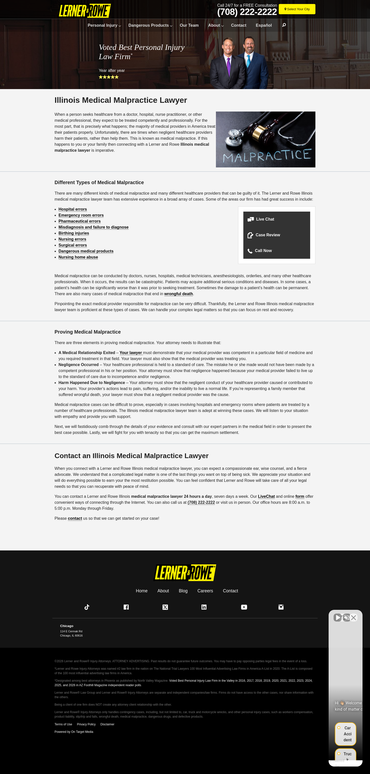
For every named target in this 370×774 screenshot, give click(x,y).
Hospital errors (73, 209)
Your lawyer (131, 353)
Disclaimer (107, 724)
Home (142, 590)
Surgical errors (73, 245)
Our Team (189, 25)
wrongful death (178, 294)
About (214, 25)
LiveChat (266, 496)
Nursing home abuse (78, 257)
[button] (276, 219)
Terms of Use (63, 724)
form (299, 496)
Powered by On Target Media (74, 732)
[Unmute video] (282, 615)
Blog (183, 590)
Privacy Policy (86, 724)
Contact (238, 25)
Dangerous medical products (86, 251)
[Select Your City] (297, 9)
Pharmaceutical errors (80, 221)
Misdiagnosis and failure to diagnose (94, 227)
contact (75, 518)
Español (264, 25)
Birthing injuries (74, 233)
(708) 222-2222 (247, 11)
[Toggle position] (343, 615)
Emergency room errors (81, 215)
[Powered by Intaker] (326, 763)
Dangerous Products (148, 25)
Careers (205, 590)
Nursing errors (72, 239)
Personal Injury (102, 25)
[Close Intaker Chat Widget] (354, 615)
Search (282, 25)
